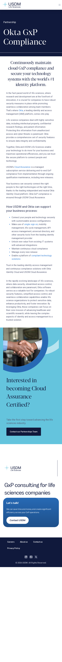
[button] (59, 4)
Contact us (38, 542)
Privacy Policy (13, 548)
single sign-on (31, 224)
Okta (21, 110)
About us (24, 542)
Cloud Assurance (22, 167)
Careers (10, 542)
